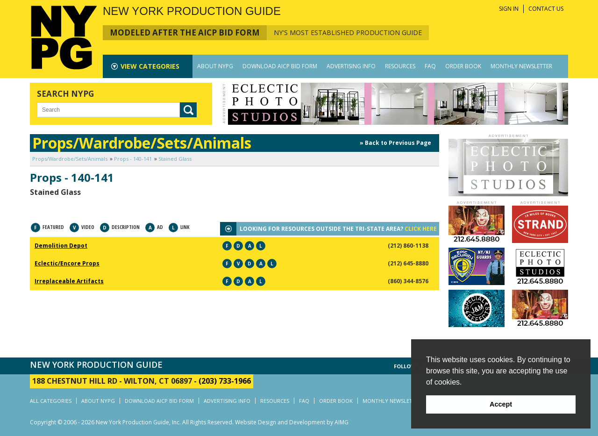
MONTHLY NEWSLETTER (521, 66)
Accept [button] (501, 404)
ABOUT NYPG (215, 66)
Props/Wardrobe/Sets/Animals (69, 158)
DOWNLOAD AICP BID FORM (279, 66)
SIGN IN (509, 9)
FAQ (430, 66)
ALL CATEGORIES (50, 400)
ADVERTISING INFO (351, 66)
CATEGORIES (150, 66)
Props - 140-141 (133, 158)
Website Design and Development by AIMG (292, 422)
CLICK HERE (421, 229)
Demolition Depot (61, 246)
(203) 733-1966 (225, 381)
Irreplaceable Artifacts (69, 281)
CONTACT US (545, 9)
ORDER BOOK (463, 66)
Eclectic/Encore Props (67, 263)
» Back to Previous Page (395, 143)
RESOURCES (400, 66)
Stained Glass (175, 158)
